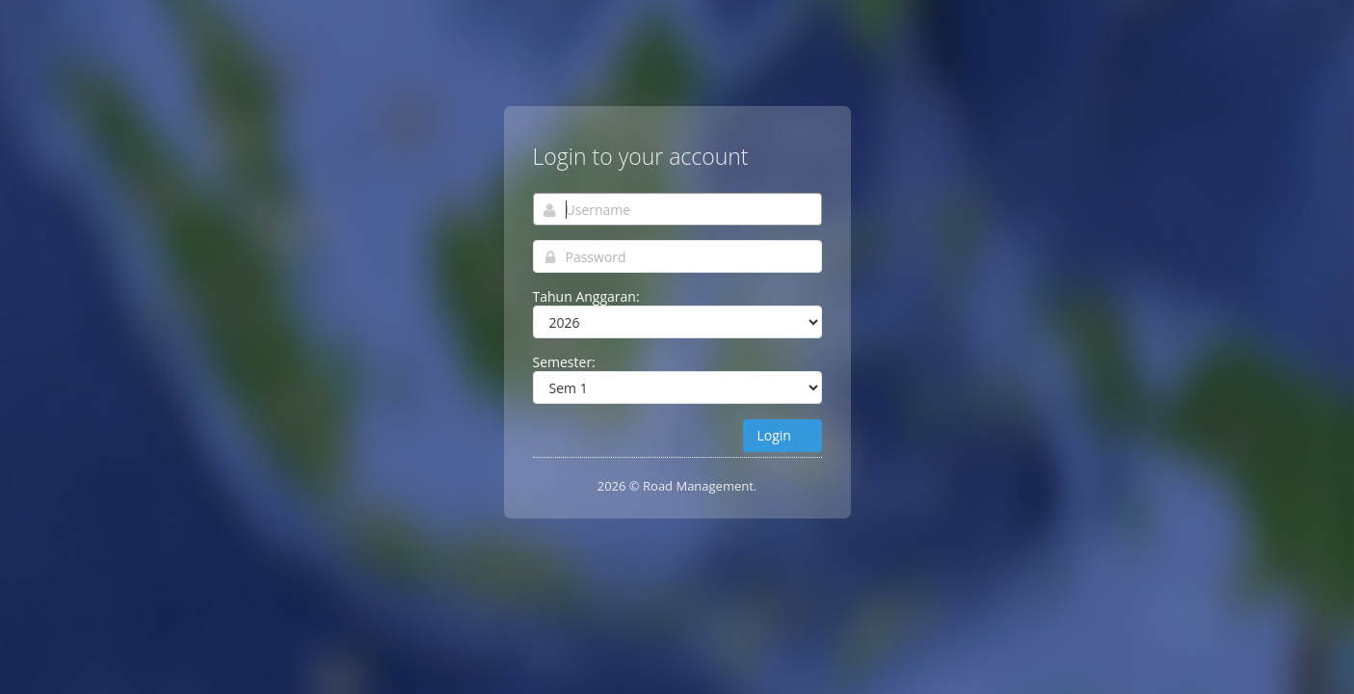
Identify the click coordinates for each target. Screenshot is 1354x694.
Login (782, 435)
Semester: (564, 362)
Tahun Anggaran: (586, 296)
